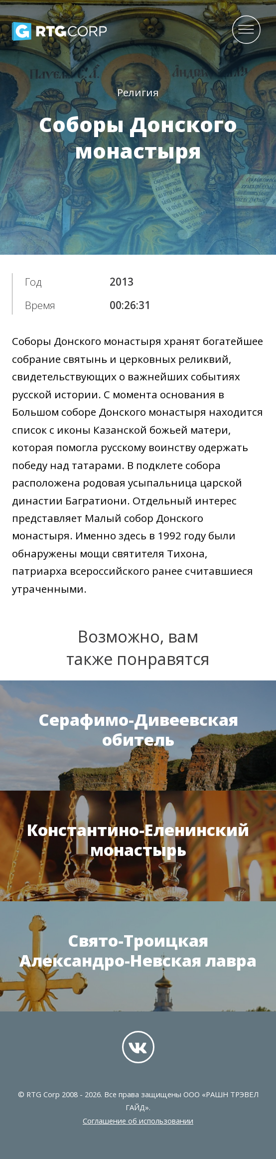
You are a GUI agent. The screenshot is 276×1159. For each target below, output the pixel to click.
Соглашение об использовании (138, 1121)
